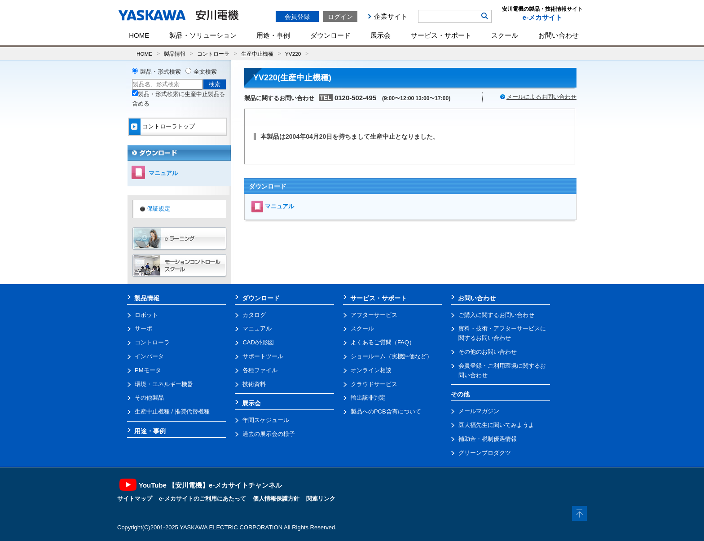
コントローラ (213, 54)
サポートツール (262, 356)
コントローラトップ (168, 126)
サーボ (143, 328)
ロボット (146, 315)
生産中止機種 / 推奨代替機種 (172, 411)
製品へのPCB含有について (386, 411)
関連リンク (320, 498)
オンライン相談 (371, 370)
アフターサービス (374, 315)
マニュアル (279, 206)
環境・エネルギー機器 (164, 384)
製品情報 (174, 54)
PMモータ (148, 370)
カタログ (254, 315)
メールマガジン (478, 411)
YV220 (293, 54)
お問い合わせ (558, 35)
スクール (504, 35)
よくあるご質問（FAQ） (383, 342)
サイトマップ (134, 498)
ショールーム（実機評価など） (391, 356)
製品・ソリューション (203, 35)
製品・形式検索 (160, 71)
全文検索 (205, 71)
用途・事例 (273, 35)
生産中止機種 (257, 54)
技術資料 (254, 384)
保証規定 (158, 208)
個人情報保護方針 (276, 498)
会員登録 (297, 16)
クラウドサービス (374, 384)
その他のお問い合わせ (487, 351)
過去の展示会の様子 (268, 434)
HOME (139, 35)
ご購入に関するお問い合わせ (496, 315)
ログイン (340, 16)
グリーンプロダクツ (484, 452)
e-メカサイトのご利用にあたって (202, 498)
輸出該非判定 (368, 397)
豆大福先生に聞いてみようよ (496, 425)
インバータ (149, 356)
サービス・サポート (441, 35)
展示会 (380, 35)
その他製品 (149, 397)
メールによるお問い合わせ (541, 96)
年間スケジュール (265, 420)
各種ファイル (259, 370)
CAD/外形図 (258, 342)
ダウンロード (330, 35)
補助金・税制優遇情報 (487, 438)
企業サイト (391, 16)
